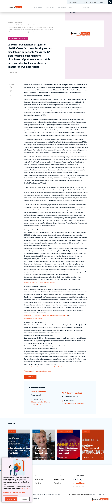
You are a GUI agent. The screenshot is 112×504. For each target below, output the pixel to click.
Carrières (86, 7)
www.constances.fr (31, 282)
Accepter (11, 499)
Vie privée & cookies (74, 494)
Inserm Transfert (59, 479)
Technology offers (73, 2)
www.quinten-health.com (33, 367)
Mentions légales (85, 494)
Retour (30, 377)
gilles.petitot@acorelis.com (33, 318)
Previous (5, 445)
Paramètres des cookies (10, 495)
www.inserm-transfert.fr (32, 315)
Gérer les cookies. (25, 488)
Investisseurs (61, 7)
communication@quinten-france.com (56, 367)
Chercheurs (38, 7)
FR (101, 2)
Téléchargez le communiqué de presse (37, 371)
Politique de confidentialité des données (14, 492)
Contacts (84, 2)
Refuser (23, 499)
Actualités (93, 2)
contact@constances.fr (47, 282)
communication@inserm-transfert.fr (55, 315)
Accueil (10, 22)
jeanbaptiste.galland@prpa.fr (74, 403)
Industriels (49, 7)
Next (107, 445)
